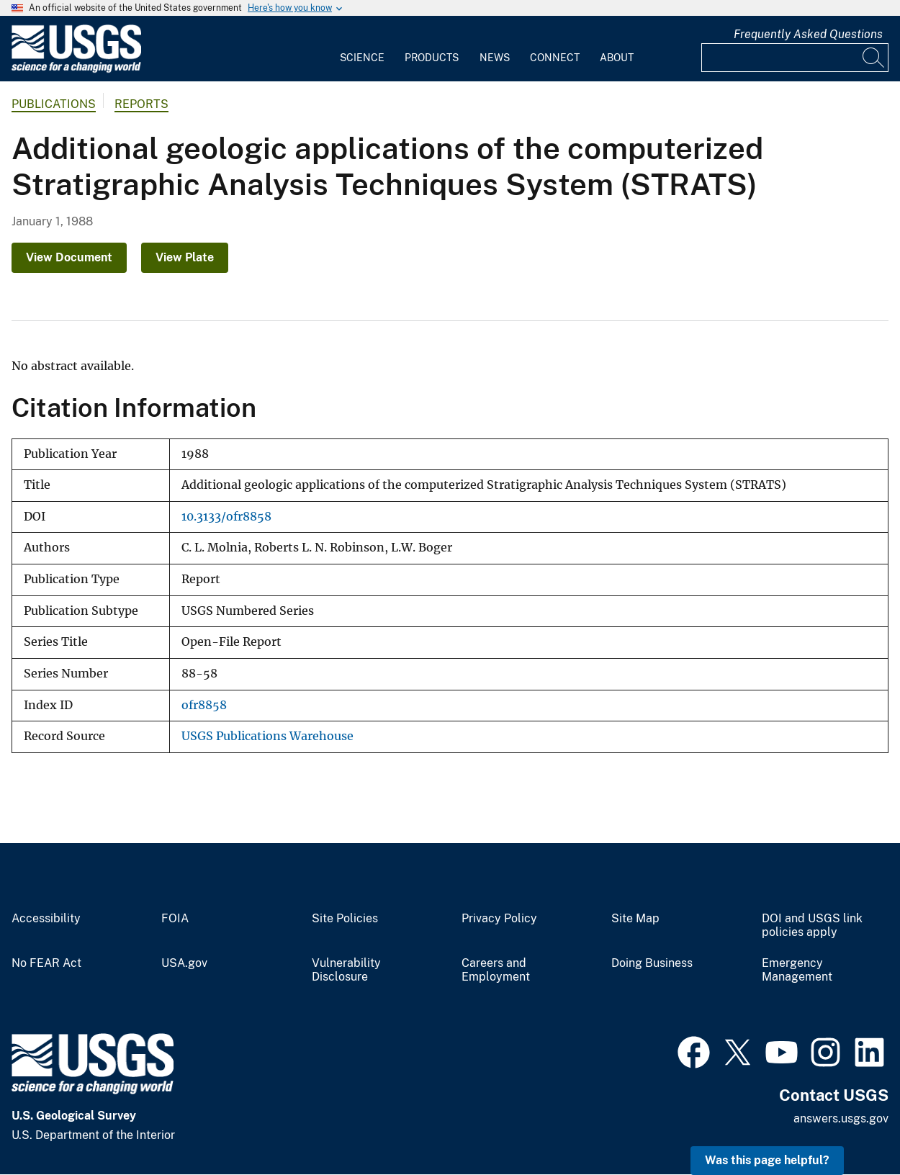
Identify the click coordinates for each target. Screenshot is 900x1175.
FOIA (175, 918)
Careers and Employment (496, 970)
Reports (141, 104)
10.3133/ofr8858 (226, 516)
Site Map (635, 918)
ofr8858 (204, 705)
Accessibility (46, 918)
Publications (54, 104)
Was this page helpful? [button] (767, 1160)
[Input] (794, 57)
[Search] (874, 57)
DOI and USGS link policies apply (812, 925)
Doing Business (652, 963)
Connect (555, 57)
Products (432, 57)
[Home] (76, 69)
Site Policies (345, 918)
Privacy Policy (499, 918)
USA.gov (184, 963)
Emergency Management (797, 970)
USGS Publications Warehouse (267, 736)
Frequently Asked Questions (808, 34)
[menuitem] (362, 48)
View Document (69, 257)
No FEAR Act (46, 963)
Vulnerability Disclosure (346, 970)
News (495, 57)
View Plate (185, 257)
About (617, 57)
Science (362, 57)
